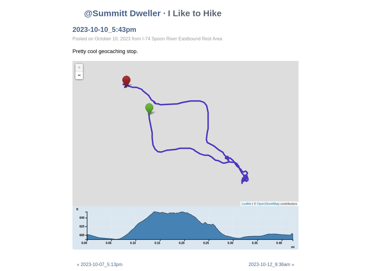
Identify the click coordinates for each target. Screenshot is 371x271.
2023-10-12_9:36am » (271, 264)
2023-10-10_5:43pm (104, 29)
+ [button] (79, 67)
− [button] (79, 75)
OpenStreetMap (268, 203)
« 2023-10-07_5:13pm (99, 264)
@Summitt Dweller (122, 13)
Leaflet (246, 203)
